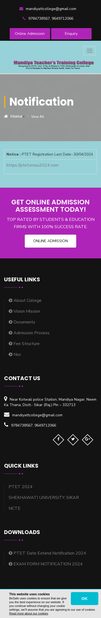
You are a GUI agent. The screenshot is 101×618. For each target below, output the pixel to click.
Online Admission (30, 33)
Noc (15, 354)
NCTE (14, 508)
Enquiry (71, 33)
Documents (22, 322)
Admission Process (29, 333)
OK (85, 598)
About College (25, 300)
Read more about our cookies (28, 613)
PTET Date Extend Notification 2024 (47, 553)
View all (37, 116)
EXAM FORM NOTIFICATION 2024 (46, 564)
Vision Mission (24, 311)
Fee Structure (24, 344)
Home (13, 116)
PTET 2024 (21, 487)
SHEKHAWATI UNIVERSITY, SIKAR (44, 498)
